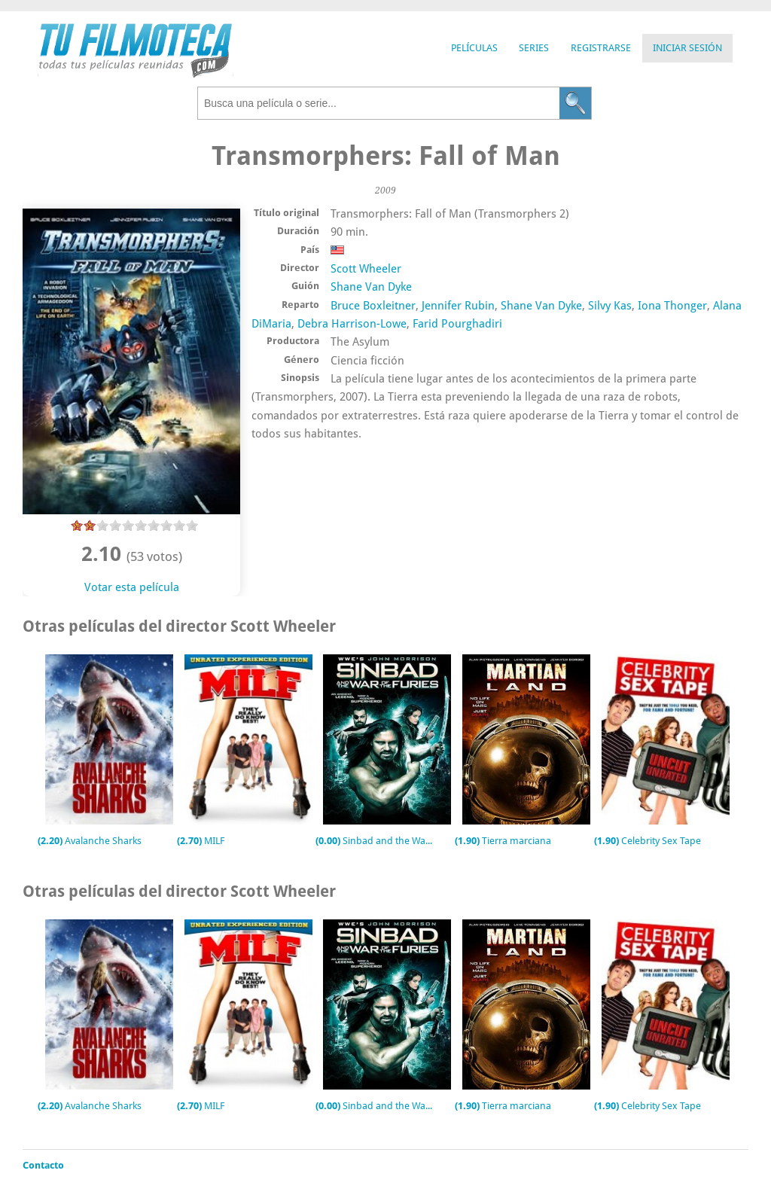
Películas (474, 47)
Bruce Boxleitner (373, 305)
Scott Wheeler (366, 269)
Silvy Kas (610, 305)
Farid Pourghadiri (457, 324)
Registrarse (601, 47)
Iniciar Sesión (687, 47)
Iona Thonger (672, 305)
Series (534, 47)
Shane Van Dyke (371, 287)
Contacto (43, 1165)
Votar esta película (131, 587)
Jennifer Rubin (458, 305)
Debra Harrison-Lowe (352, 324)
